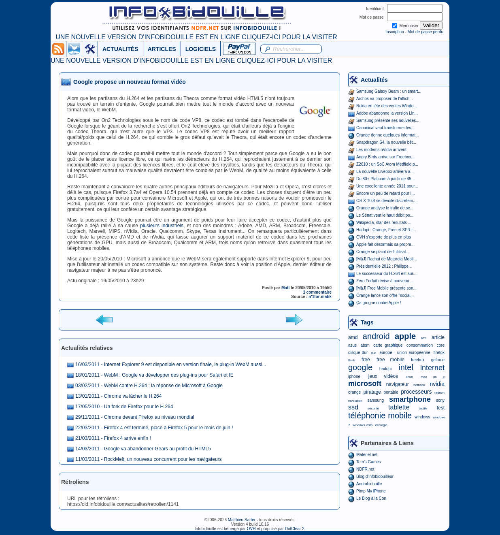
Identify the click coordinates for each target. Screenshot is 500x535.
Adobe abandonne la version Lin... (387, 113)
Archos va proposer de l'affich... (384, 98)
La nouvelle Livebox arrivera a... (385, 171)
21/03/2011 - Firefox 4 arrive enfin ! (113, 438)
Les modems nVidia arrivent (381, 149)
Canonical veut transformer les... (385, 128)
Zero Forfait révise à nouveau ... (385, 281)
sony (440, 400)
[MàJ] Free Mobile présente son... (386, 288)
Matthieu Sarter (241, 520)
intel (405, 367)
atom (365, 345)
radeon (439, 392)
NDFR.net (365, 469)
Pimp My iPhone (371, 491)
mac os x (433, 377)
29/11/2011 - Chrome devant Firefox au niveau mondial (134, 417)
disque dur (358, 352)
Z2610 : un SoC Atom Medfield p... (387, 164)
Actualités (374, 80)
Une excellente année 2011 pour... (387, 186)
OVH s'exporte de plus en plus (383, 237)
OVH (251, 528)
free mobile (390, 359)
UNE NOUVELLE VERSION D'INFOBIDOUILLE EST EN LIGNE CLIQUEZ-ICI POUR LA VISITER (196, 37)
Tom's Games (368, 462)
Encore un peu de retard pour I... (385, 193)
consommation (419, 345)
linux (409, 377)
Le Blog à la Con (371, 498)
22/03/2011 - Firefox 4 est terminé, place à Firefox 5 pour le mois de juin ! (154, 428)
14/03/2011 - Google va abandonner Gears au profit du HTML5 (143, 449)
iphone (354, 376)
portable (391, 392)
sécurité (373, 408)
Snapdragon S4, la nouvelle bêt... (386, 142)
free (366, 359)
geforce (438, 360)
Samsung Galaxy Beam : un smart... (388, 91)
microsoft (364, 383)
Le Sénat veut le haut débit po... (384, 215)
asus (352, 345)
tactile (423, 408)
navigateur (397, 384)
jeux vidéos (383, 376)
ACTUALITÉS (120, 49)
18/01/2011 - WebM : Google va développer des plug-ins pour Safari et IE (154, 375)
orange (354, 392)
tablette (398, 407)
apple (405, 336)
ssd (353, 407)
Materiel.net (366, 454)
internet (432, 368)
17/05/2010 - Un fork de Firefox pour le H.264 (124, 406)
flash (351, 360)
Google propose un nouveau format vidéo (129, 82)
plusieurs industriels (161, 225)
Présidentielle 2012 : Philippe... (384, 266)
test (441, 408)
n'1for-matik (320, 296)
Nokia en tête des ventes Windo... (386, 106)
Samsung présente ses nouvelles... (387, 120)
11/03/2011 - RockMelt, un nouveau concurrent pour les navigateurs (148, 459)
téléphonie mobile (380, 415)
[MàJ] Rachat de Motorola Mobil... (386, 259)
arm (424, 338)
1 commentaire (317, 292)
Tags (367, 322)
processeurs (416, 391)
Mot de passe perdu (425, 32)
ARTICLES (162, 49)
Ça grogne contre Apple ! (378, 303)
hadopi (385, 369)
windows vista (362, 425)
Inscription (394, 32)
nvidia (437, 384)
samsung (376, 400)
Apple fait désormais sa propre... (385, 244)
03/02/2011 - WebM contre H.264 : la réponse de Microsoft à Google (149, 385)
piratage (372, 392)
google (360, 367)
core (441, 345)
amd (352, 337)
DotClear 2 (294, 528)
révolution (355, 401)
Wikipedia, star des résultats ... (383, 222)
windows (422, 417)
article (438, 337)
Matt (285, 288)
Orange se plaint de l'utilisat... (382, 251)
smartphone (410, 399)
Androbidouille (369, 484)
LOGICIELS (200, 49)
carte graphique (387, 345)
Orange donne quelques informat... (387, 135)
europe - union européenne (405, 352)
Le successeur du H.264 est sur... (386, 273)
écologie (381, 425)
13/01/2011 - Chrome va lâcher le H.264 (118, 396)
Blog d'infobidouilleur (375, 476)
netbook (419, 385)
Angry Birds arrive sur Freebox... (385, 157)
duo (373, 353)
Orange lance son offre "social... (385, 295)
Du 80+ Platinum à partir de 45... (385, 179)
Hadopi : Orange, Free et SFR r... (386, 230)
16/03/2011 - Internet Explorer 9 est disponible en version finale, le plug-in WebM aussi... (170, 364)
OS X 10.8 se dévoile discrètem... (386, 200)
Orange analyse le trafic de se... (384, 208)
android (376, 336)
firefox (439, 352)
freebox (417, 360)
